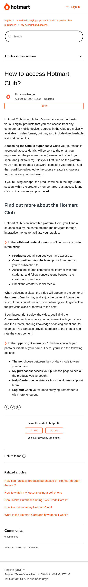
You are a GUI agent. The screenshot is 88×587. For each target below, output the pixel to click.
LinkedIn (18, 407)
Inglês (7, 20)
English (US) (13, 569)
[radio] (34, 430)
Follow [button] (44, 105)
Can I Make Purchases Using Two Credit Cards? (35, 500)
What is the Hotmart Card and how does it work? (36, 514)
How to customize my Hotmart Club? (28, 507)
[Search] (44, 36)
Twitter (12, 407)
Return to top (14, 455)
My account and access (34, 24)
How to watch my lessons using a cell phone (33, 492)
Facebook (6, 407)
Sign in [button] (75, 6)
